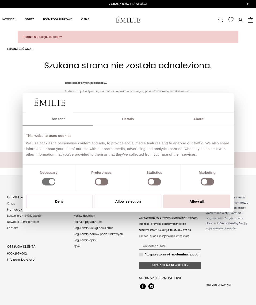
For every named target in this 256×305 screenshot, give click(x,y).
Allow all (197, 201)
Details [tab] (128, 119)
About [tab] (198, 119)
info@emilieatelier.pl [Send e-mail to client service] (21, 259)
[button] (221, 19)
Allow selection (128, 201)
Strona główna (19, 49)
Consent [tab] (57, 119)
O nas (11, 203)
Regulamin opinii (85, 240)
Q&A (77, 246)
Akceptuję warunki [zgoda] (172, 254)
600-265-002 (17, 253)
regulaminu (179, 254)
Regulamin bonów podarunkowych (98, 234)
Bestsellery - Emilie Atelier (24, 215)
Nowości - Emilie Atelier (23, 221)
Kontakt (12, 228)
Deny (59, 201)
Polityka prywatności (88, 221)
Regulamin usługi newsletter (93, 228)
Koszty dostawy (84, 215)
